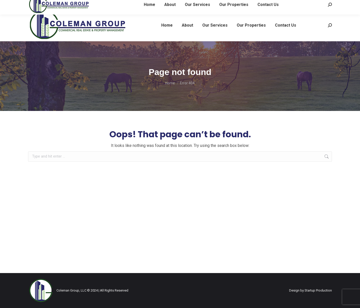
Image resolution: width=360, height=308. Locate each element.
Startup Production (318, 290)
